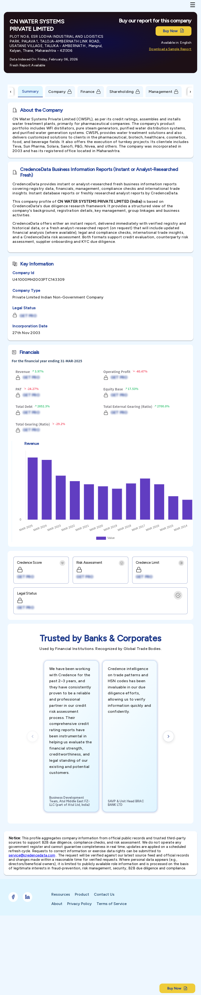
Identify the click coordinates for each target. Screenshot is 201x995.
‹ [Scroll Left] (10, 91)
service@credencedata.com (32, 855)
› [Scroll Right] (190, 91)
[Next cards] (168, 736)
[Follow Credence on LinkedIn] (27, 897)
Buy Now (174, 31)
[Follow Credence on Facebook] (13, 897)
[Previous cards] (32, 736)
